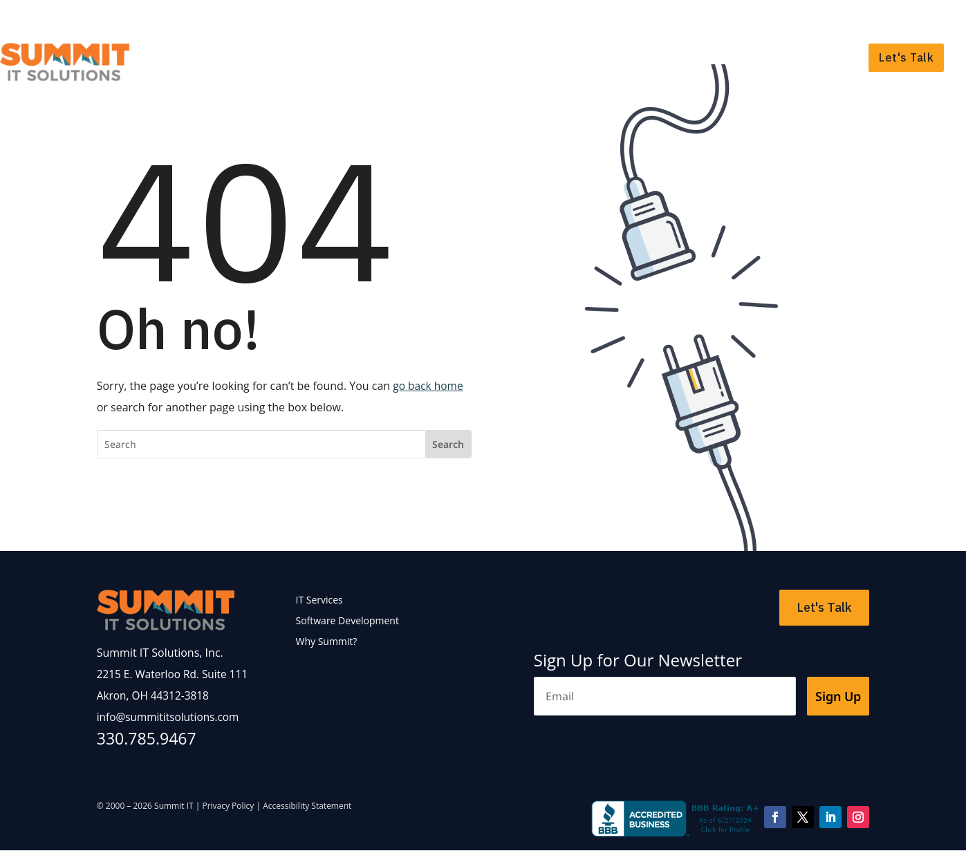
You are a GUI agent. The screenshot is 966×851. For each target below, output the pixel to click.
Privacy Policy (228, 806)
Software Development (677, 57)
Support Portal (823, 18)
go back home (429, 385)
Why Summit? (809, 57)
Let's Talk (906, 57)
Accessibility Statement (307, 806)
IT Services (550, 57)
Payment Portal (908, 18)
